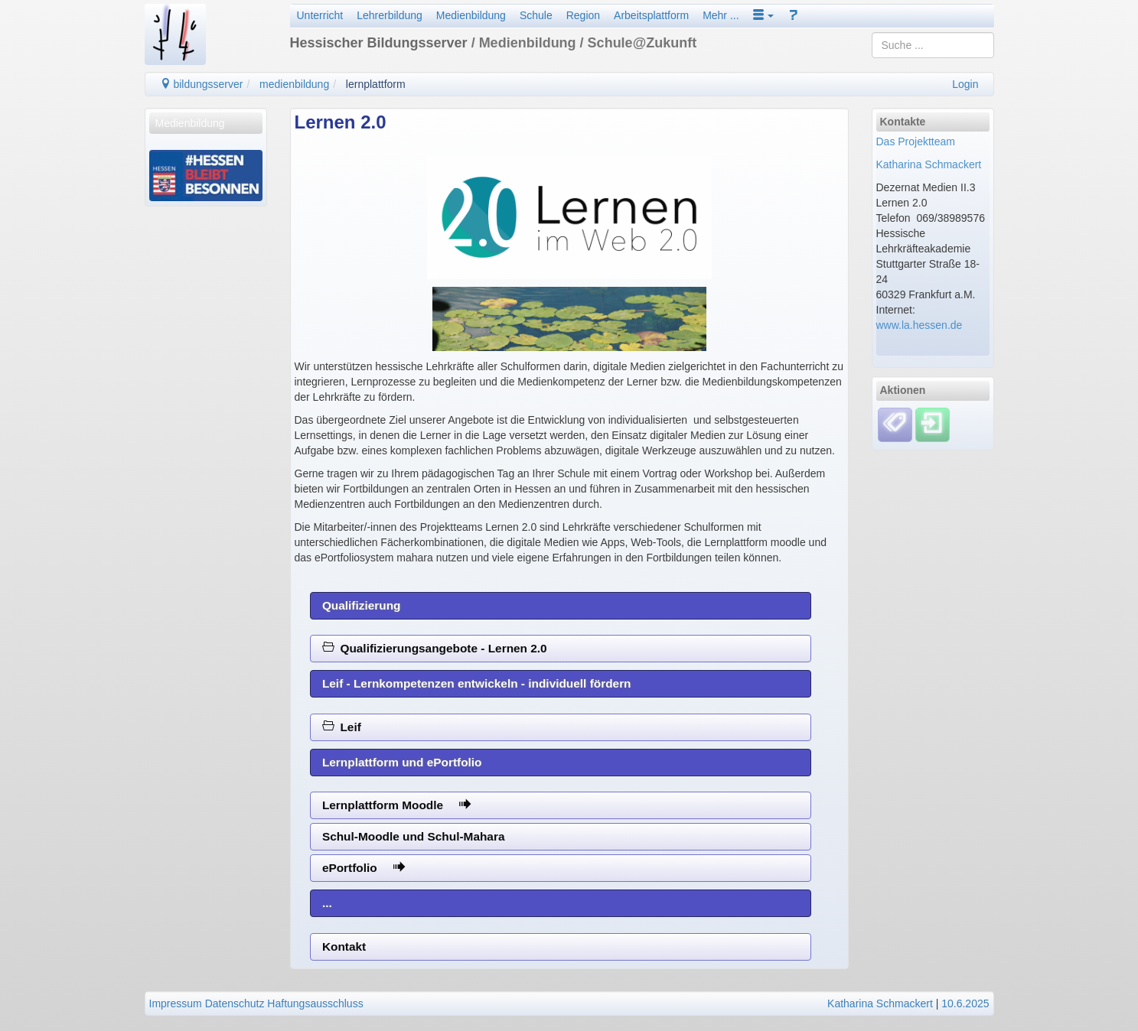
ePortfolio (363, 867)
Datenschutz (235, 1003)
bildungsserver (201, 84)
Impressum (175, 1003)
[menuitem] (205, 123)
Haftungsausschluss (315, 1003)
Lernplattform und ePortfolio (402, 762)
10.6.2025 (965, 1003)
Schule (536, 15)
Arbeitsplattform (651, 15)
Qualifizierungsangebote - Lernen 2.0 (434, 648)
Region (583, 15)
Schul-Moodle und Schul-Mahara (413, 836)
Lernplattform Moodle (396, 804)
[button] (764, 15)
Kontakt (344, 946)
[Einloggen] (932, 424)
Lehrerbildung (389, 15)
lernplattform (376, 84)
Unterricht (320, 15)
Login (965, 84)
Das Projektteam (915, 141)
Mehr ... (721, 15)
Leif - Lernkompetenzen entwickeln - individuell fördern (476, 683)
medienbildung (294, 84)
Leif (341, 726)
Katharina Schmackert (929, 164)
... (327, 902)
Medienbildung (471, 15)
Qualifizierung (361, 605)
